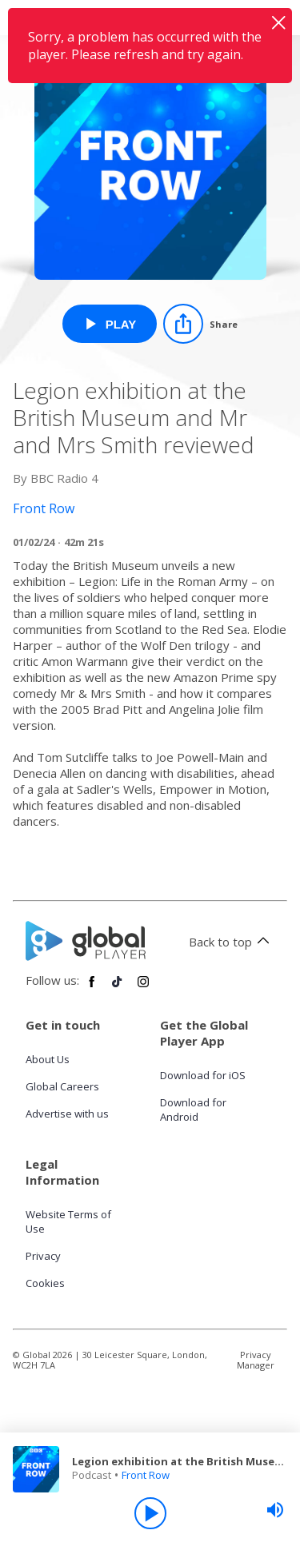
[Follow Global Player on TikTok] (117, 988)
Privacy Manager (255, 1359)
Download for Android (193, 1109)
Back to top (231, 941)
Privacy (43, 1256)
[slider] (275, 1510)
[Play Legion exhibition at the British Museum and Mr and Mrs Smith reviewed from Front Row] (110, 324)
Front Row (146, 1475)
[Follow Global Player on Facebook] (92, 988)
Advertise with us (67, 1113)
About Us (48, 1059)
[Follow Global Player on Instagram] (143, 988)
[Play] (150, 1513)
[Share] (200, 324)
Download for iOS (203, 1075)
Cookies (45, 1283)
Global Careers (62, 1086)
